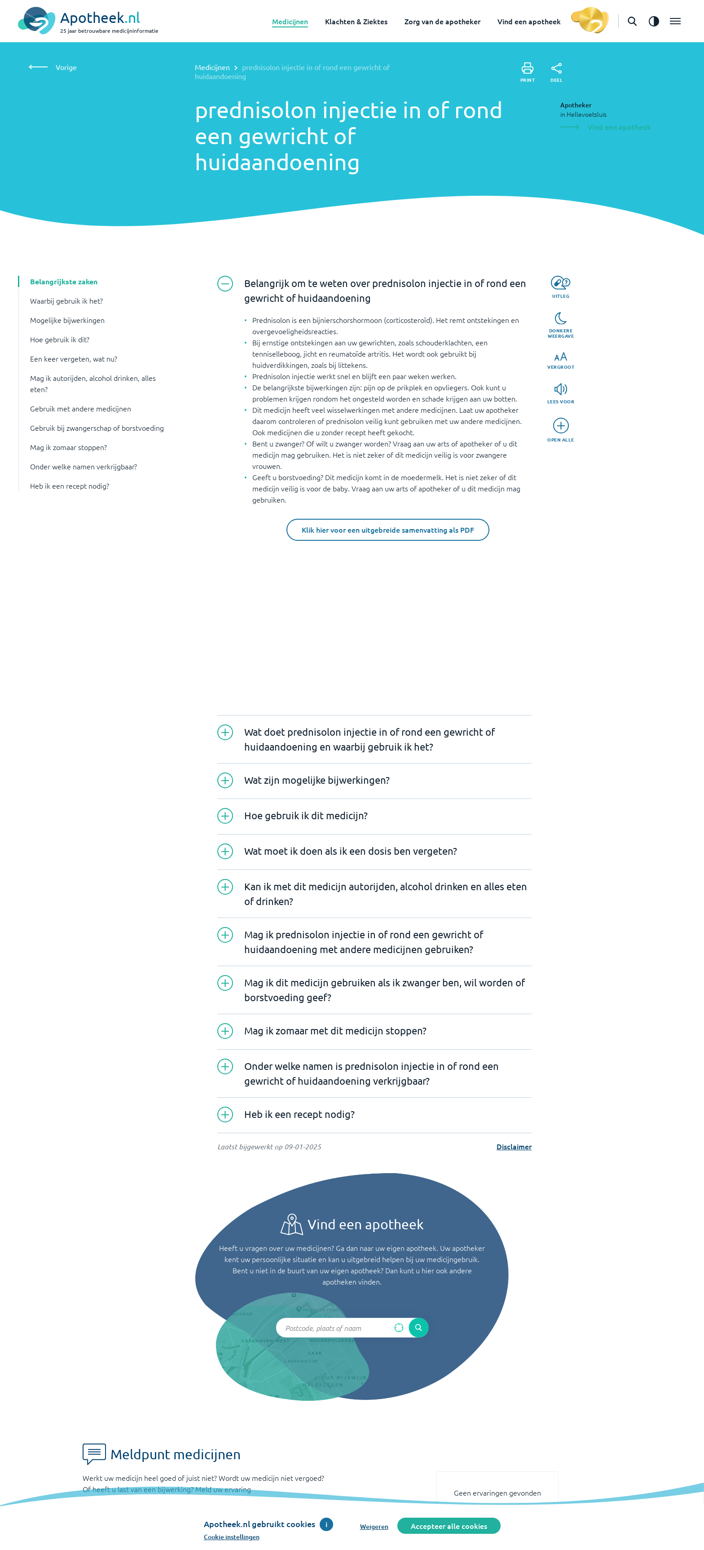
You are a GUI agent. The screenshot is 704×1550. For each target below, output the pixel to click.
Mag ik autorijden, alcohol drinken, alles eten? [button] (93, 383)
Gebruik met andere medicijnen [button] (80, 408)
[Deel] (556, 73)
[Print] (527, 72)
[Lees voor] (561, 393)
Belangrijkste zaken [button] (63, 281)
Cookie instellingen (232, 1536)
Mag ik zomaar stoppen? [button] (68, 447)
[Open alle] (560, 430)
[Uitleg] (560, 287)
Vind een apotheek (529, 21)
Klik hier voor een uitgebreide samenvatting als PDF (388, 529)
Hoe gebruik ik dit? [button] (59, 339)
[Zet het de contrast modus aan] (653, 21)
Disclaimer (514, 1146)
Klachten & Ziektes (356, 21)
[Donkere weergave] (561, 325)
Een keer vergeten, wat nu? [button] (73, 358)
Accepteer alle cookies (449, 1526)
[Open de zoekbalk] (632, 21)
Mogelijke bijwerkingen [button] (67, 320)
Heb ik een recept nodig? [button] (69, 485)
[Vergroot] (560, 361)
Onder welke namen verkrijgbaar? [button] (83, 466)
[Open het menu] (675, 21)
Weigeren (374, 1526)
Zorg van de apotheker (442, 21)
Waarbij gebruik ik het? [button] (66, 300)
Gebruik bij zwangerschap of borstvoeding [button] (97, 428)
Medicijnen (290, 21)
